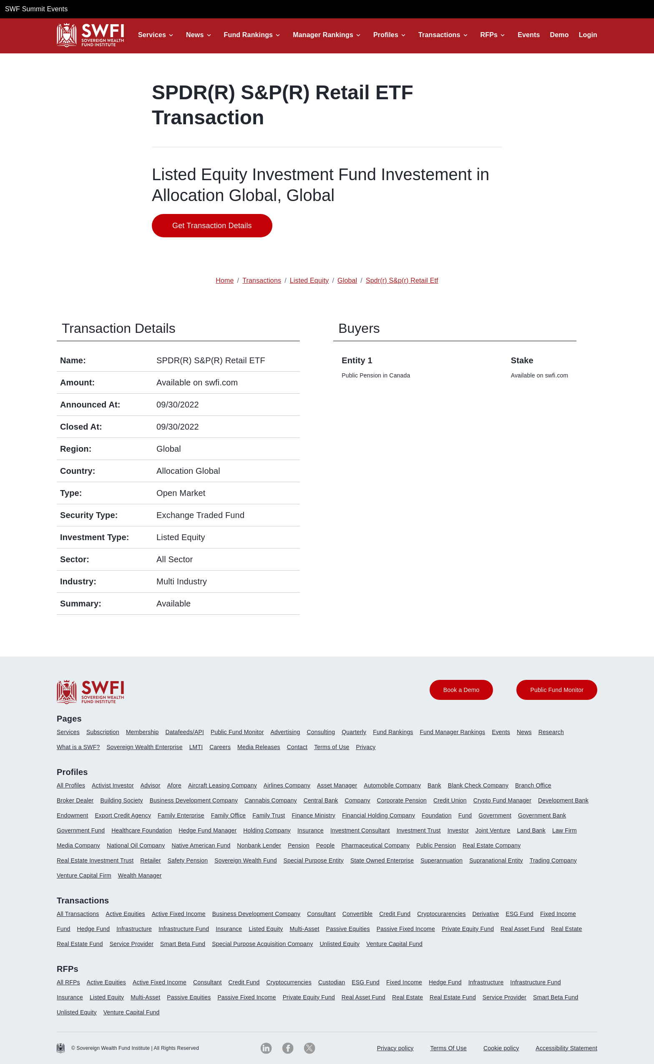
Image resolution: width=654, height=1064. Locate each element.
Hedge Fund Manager (207, 830)
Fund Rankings (248, 34)
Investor (458, 830)
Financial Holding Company (378, 815)
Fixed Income (558, 914)
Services (152, 34)
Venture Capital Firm (84, 875)
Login (588, 34)
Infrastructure (134, 929)
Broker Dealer (75, 800)
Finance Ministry (313, 815)
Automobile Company (392, 785)
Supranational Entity (496, 860)
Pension (298, 845)
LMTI (196, 747)
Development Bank (563, 800)
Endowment (72, 815)
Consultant (321, 914)
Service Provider (131, 944)
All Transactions (78, 914)
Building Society (121, 800)
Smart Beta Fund (182, 944)
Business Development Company (194, 800)
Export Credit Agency (123, 815)
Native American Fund (200, 845)
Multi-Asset (304, 929)
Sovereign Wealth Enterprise (144, 747)
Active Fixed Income (179, 914)
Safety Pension (188, 860)
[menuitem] (71, 735)
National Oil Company (136, 845)
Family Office (228, 815)
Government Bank (542, 815)
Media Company (78, 845)
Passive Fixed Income (406, 929)
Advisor (151, 785)
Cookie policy (501, 1048)
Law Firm (564, 830)
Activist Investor (113, 785)
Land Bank (531, 830)
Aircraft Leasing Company (222, 785)
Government (494, 815)
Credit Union (450, 800)
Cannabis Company (270, 800)
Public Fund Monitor (237, 732)
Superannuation (441, 860)
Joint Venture (493, 830)
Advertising (285, 732)
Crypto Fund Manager (502, 800)
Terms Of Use (448, 1048)
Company (357, 800)
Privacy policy (395, 1048)
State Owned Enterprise (382, 860)
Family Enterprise (181, 815)
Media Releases (258, 747)
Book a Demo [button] (461, 690)
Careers (220, 747)
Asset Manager (337, 785)
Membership (142, 732)
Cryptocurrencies (289, 982)
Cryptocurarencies (441, 914)
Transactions (439, 34)
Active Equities (125, 914)
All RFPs (68, 982)
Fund (465, 815)
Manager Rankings (323, 34)
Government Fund (81, 830)
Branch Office (533, 785)
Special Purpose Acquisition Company (262, 944)
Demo (559, 34)
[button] (157, 35)
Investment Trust (419, 830)
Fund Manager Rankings (452, 732)
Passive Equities (348, 929)
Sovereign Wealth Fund (245, 860)
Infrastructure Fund (183, 929)
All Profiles (71, 785)
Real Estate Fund (80, 944)
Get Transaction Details (212, 225)
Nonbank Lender (259, 845)
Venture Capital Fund (394, 944)
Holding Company (267, 830)
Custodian (331, 982)
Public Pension (436, 845)
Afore (174, 785)
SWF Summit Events (36, 9)
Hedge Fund (93, 929)
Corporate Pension (402, 800)
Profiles (385, 34)
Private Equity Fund (468, 929)
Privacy (366, 747)
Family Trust (268, 815)
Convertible (357, 914)
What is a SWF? (78, 747)
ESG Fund (519, 914)
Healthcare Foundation (141, 830)
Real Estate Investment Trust (95, 860)
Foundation (437, 815)
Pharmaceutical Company (375, 845)
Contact (297, 747)
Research (551, 732)
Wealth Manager (140, 875)
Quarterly (354, 732)
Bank (434, 785)
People (325, 845)
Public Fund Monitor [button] (557, 690)
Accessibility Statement (566, 1048)
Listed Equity (266, 929)
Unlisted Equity (339, 944)
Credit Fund (394, 914)
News (195, 34)
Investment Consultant (360, 830)
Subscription (102, 732)
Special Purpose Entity (314, 860)
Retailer (150, 860)
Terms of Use (331, 747)
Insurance (310, 830)
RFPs (489, 34)
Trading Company (553, 860)
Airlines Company (287, 785)
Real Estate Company (492, 845)
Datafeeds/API (185, 732)
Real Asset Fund (522, 929)
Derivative (486, 914)
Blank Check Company (478, 785)
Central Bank (321, 800)
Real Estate (566, 929)
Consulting (321, 732)
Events (529, 34)
